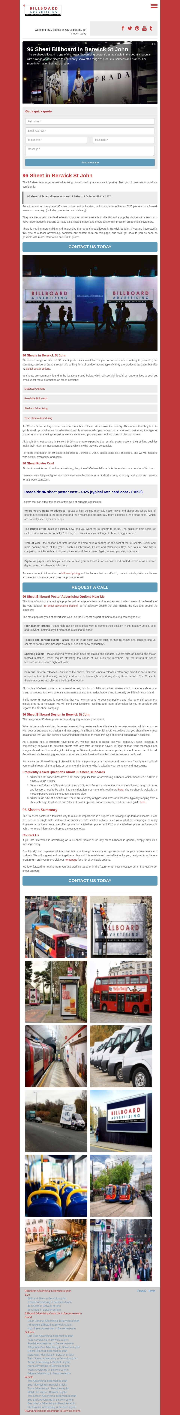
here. (121, 789)
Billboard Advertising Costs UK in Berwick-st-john (53, 1313)
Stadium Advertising (36, 408)
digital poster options (38, 368)
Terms (151, 1290)
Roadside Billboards (36, 398)
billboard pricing (71, 573)
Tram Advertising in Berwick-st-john (48, 1369)
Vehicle (29, 1377)
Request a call (90, 587)
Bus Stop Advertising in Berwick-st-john (50, 1335)
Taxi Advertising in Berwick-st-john (47, 1380)
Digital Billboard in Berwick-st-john (47, 1350)
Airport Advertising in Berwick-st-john (49, 1362)
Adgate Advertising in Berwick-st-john (49, 1373)
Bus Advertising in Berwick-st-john (47, 1384)
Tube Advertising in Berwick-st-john (48, 1339)
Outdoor (29, 1332)
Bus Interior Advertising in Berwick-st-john (52, 1403)
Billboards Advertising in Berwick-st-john (48, 1290)
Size (27, 1294)
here (142, 802)
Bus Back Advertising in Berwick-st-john (51, 1399)
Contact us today (90, 246)
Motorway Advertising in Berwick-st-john (51, 1354)
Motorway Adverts (34, 388)
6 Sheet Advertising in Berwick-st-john (50, 1302)
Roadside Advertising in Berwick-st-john (51, 1343)
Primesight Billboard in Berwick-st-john (50, 1324)
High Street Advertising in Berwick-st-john (52, 1328)
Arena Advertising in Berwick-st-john (49, 1365)
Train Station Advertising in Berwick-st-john (52, 1358)
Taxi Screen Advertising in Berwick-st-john (52, 1395)
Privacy (141, 1290)
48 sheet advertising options (61, 605)
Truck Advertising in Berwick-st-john (48, 1388)
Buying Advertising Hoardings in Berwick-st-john (52, 1410)
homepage (71, 859)
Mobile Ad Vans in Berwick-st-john (47, 1392)
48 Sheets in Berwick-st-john (44, 1305)
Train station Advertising (38, 418)
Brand (28, 1317)
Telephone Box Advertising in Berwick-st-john (54, 1347)
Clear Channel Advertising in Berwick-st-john (53, 1320)
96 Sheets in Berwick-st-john (44, 1309)
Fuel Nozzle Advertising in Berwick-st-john (52, 1407)
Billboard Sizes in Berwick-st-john (47, 1298)
